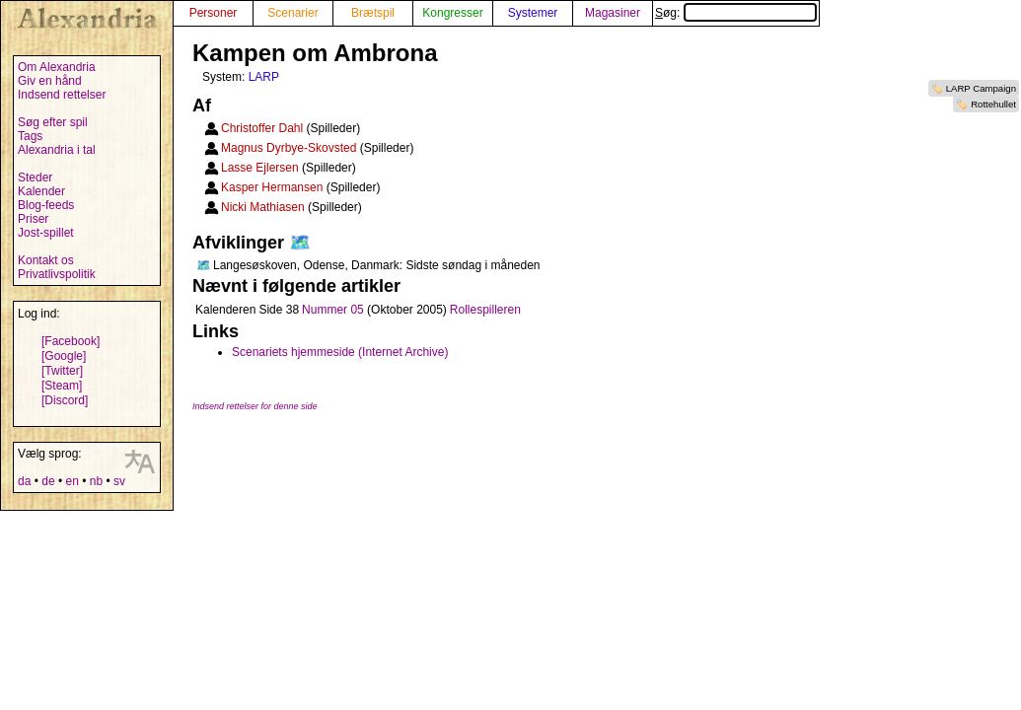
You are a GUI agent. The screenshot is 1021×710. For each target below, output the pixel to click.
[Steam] (61, 385)
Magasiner (612, 13)
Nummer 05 (333, 310)
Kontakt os (46, 260)
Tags (30, 136)
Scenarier (292, 13)
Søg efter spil (53, 122)
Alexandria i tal (57, 150)
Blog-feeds (46, 205)
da (24, 481)
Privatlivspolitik (57, 274)
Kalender (41, 191)
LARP (264, 77)
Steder (35, 177)
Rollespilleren (485, 310)
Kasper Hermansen (272, 187)
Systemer (533, 13)
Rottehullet (993, 104)
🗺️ (300, 242)
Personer (213, 13)
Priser (33, 219)
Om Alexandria (57, 67)
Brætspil (373, 13)
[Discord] (64, 400)
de (47, 481)
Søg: (736, 13)
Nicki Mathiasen (263, 207)
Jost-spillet (46, 233)
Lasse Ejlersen (260, 168)
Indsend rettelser (62, 95)
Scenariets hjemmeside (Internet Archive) (340, 352)
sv (119, 481)
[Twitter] (62, 371)
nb (96, 481)
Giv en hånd (50, 81)
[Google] (63, 356)
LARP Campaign (981, 88)
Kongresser (452, 13)
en (71, 481)
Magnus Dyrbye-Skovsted (288, 148)
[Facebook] (70, 341)
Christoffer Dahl (262, 128)
